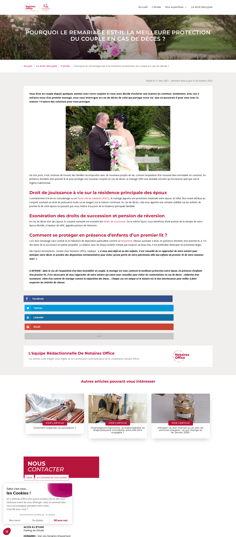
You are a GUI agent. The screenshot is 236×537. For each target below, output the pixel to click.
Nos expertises (174, 8)
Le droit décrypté (201, 8)
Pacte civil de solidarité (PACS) (93, 198)
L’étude (156, 8)
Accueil (143, 8)
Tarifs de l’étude (92, 533)
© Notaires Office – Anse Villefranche (43, 533)
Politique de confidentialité (171, 533)
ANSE (29, 440)
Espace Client (74, 533)
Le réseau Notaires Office (118, 533)
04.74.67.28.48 (32, 475)
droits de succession (115, 221)
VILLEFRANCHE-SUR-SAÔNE (52, 440)
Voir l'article (55, 385)
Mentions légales (145, 533)
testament (126, 240)
